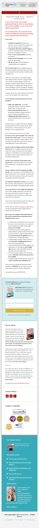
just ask (14, 272)
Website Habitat (31, 519)
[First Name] (19, 301)
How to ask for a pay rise (15, 473)
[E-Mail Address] (19, 305)
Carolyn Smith (19, 3)
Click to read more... (12, 506)
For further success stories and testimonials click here (17, 383)
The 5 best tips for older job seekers (18, 459)
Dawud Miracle (11, 519)
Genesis (21, 519)
